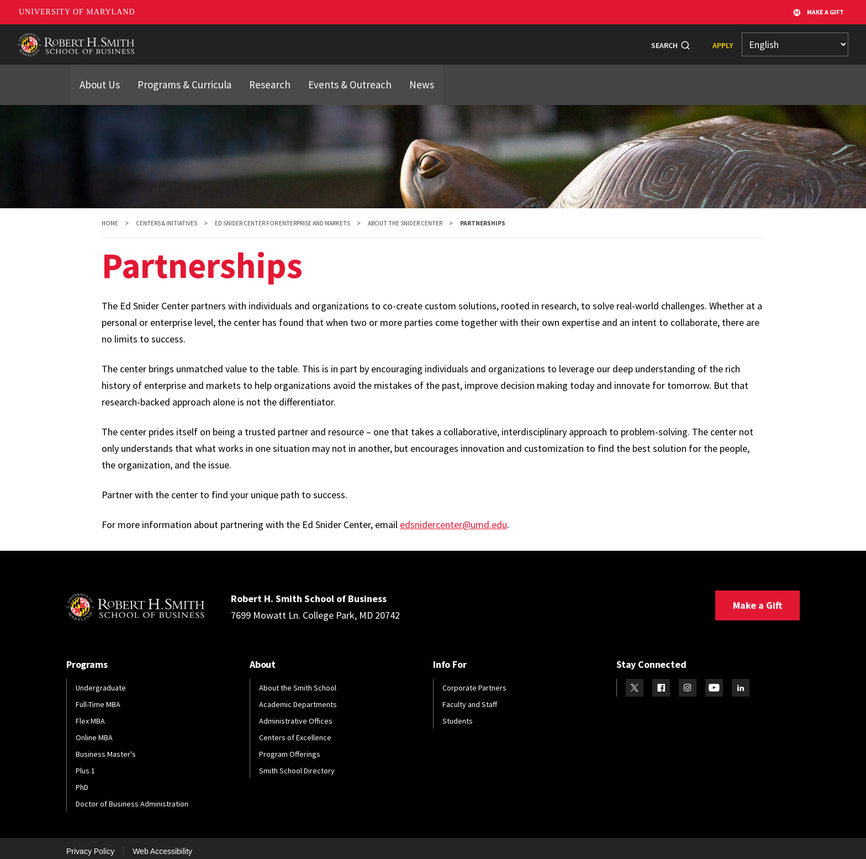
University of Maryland (77, 12)
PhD (82, 780)
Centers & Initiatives (166, 216)
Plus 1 (85, 763)
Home (110, 216)
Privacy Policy (90, 844)
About (206, 40)
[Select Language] (795, 41)
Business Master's (106, 747)
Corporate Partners (474, 681)
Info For (553, 40)
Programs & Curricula (175, 73)
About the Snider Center (405, 216)
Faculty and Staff (469, 697)
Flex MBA (90, 714)
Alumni (363, 40)
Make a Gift (757, 598)
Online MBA (94, 730)
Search (664, 41)
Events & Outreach (325, 73)
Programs (256, 40)
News (508, 40)
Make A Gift (818, 12)
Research (460, 40)
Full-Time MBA (98, 697)
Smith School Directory (297, 763)
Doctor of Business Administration (132, 797)
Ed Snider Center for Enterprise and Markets (282, 216)
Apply (722, 41)
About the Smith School (297, 681)
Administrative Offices (295, 714)
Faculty (410, 40)
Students (312, 40)
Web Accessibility (162, 844)
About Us (98, 73)
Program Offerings (289, 747)
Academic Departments (298, 697)
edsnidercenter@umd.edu (453, 517)
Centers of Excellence (295, 730)
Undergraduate (101, 681)
